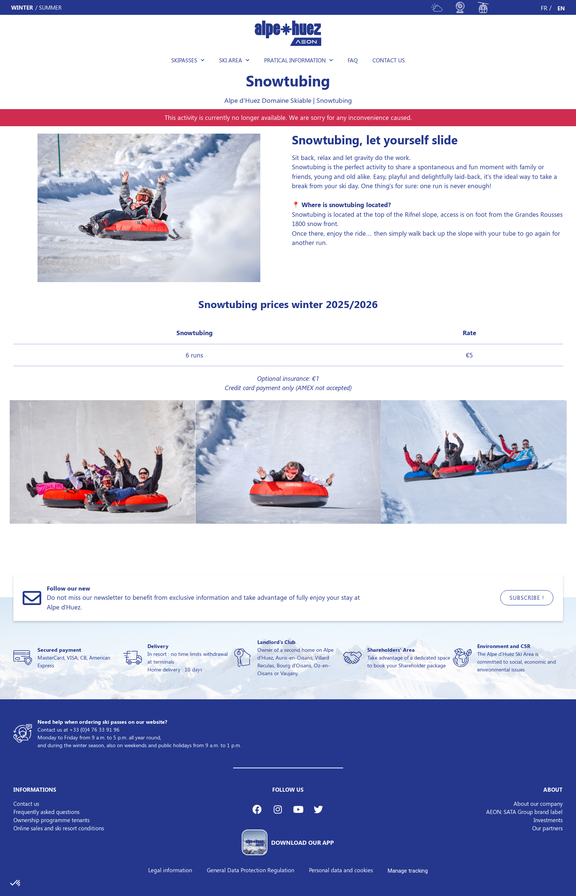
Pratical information (298, 60)
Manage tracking (408, 870)
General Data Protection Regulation (250, 870)
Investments (548, 820)
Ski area (234, 60)
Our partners (547, 828)
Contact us (388, 60)
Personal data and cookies (341, 870)
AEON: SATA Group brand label (524, 811)
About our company (538, 803)
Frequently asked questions (46, 811)
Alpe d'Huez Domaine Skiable (267, 100)
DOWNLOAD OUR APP (302, 842)
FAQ (353, 60)
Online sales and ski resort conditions (58, 828)
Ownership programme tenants (51, 820)
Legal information (170, 870)
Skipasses (187, 60)
